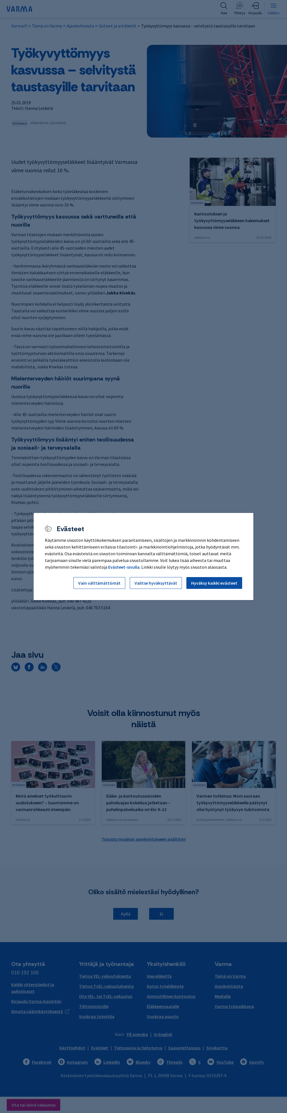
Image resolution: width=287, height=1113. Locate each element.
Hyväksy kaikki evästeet (214, 583)
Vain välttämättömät (99, 583)
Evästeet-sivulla (124, 567)
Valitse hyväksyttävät (156, 583)
